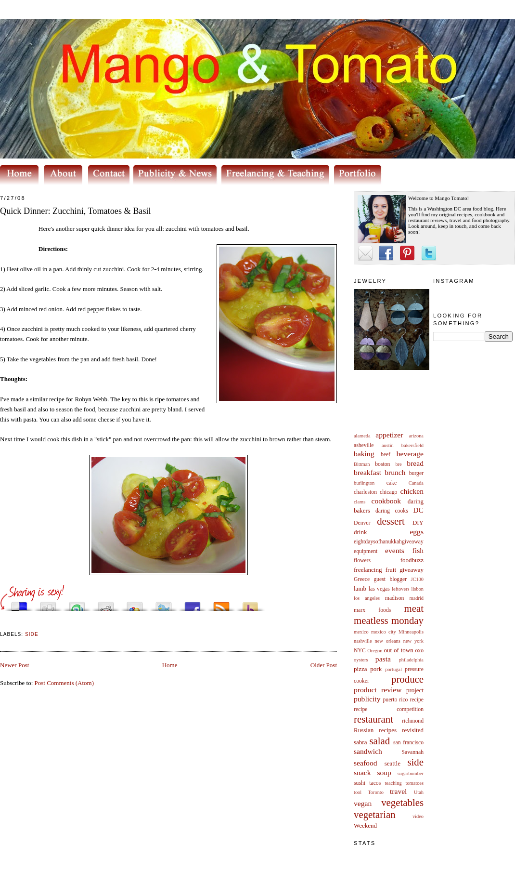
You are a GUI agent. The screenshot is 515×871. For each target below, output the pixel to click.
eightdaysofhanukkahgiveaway (389, 542)
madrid (417, 598)
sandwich (368, 751)
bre (398, 464)
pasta (383, 659)
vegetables (402, 802)
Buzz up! (250, 604)
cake (391, 483)
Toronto (376, 792)
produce (407, 679)
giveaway (411, 569)
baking (364, 453)
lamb (360, 588)
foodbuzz (412, 560)
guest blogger (390, 579)
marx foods (372, 610)
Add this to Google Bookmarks (134, 604)
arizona (416, 435)
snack (362, 772)
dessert (391, 521)
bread (415, 463)
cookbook (386, 501)
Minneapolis (411, 631)
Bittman (362, 464)
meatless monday (389, 620)
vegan (363, 803)
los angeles (367, 598)
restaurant (373, 719)
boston (382, 464)
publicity (367, 699)
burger (416, 473)
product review (377, 690)
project (415, 690)
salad (379, 740)
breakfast (367, 472)
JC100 (417, 579)
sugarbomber (411, 773)
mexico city (383, 631)
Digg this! (48, 604)
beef (385, 454)
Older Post (323, 665)
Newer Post (14, 665)
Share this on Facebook (192, 604)
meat (414, 608)
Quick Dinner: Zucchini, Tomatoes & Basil (75, 211)
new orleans (387, 641)
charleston (365, 492)
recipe (417, 700)
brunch (395, 472)
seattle (392, 763)
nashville (363, 641)
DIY (418, 522)
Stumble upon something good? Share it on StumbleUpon (77, 604)
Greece (362, 579)
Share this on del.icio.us (19, 604)
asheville (364, 445)
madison (394, 598)
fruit (391, 569)
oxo (419, 650)
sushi (359, 783)
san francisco (408, 742)
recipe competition (389, 709)
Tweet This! (163, 604)
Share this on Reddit (105, 604)
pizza (360, 669)
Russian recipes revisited (389, 730)
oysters (361, 659)
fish (418, 550)
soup (384, 772)
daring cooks (391, 511)
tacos (375, 783)
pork (376, 669)
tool (357, 792)
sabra (360, 742)
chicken (412, 491)
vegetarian (375, 814)
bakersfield (412, 445)
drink (360, 532)
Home (170, 665)
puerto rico (395, 700)
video (418, 816)
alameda (362, 435)
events (394, 550)
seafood (365, 763)
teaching (393, 783)
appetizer (389, 435)
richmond (413, 721)
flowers (362, 560)
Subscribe (221, 604)
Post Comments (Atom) (64, 682)
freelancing (368, 569)
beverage (410, 453)
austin (388, 445)
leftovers (400, 589)
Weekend (365, 825)
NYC (360, 650)
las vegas (379, 589)
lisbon (418, 589)
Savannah (413, 752)
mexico (361, 631)
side (415, 761)
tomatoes (415, 783)
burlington (364, 483)
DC (418, 510)
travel (398, 791)
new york (413, 641)
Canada (416, 483)
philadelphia (411, 659)
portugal (393, 669)
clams (359, 501)
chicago (388, 492)
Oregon (374, 650)
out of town (398, 650)
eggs (417, 532)
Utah (419, 792)
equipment (365, 551)
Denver (362, 523)
